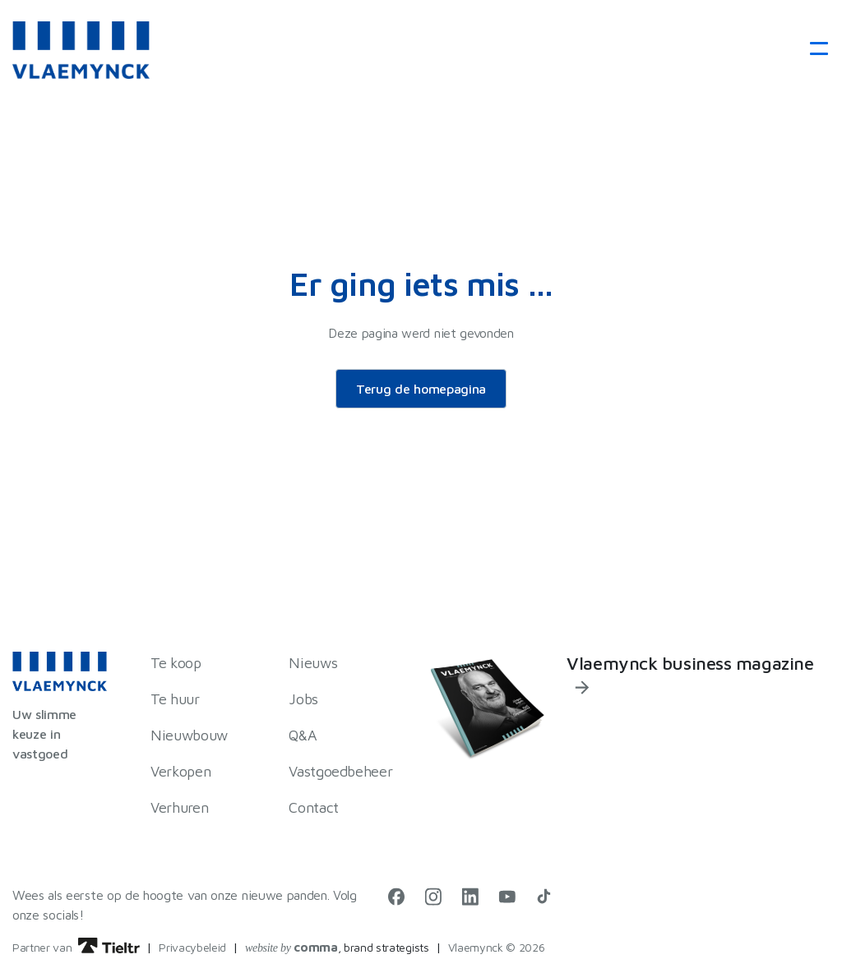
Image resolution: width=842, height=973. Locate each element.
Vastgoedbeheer (340, 771)
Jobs (303, 699)
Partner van (76, 947)
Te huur (174, 699)
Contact (313, 807)
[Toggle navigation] (814, 49)
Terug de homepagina (421, 389)
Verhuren (179, 807)
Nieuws (313, 662)
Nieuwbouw (189, 735)
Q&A (303, 735)
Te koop (175, 662)
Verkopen (180, 771)
